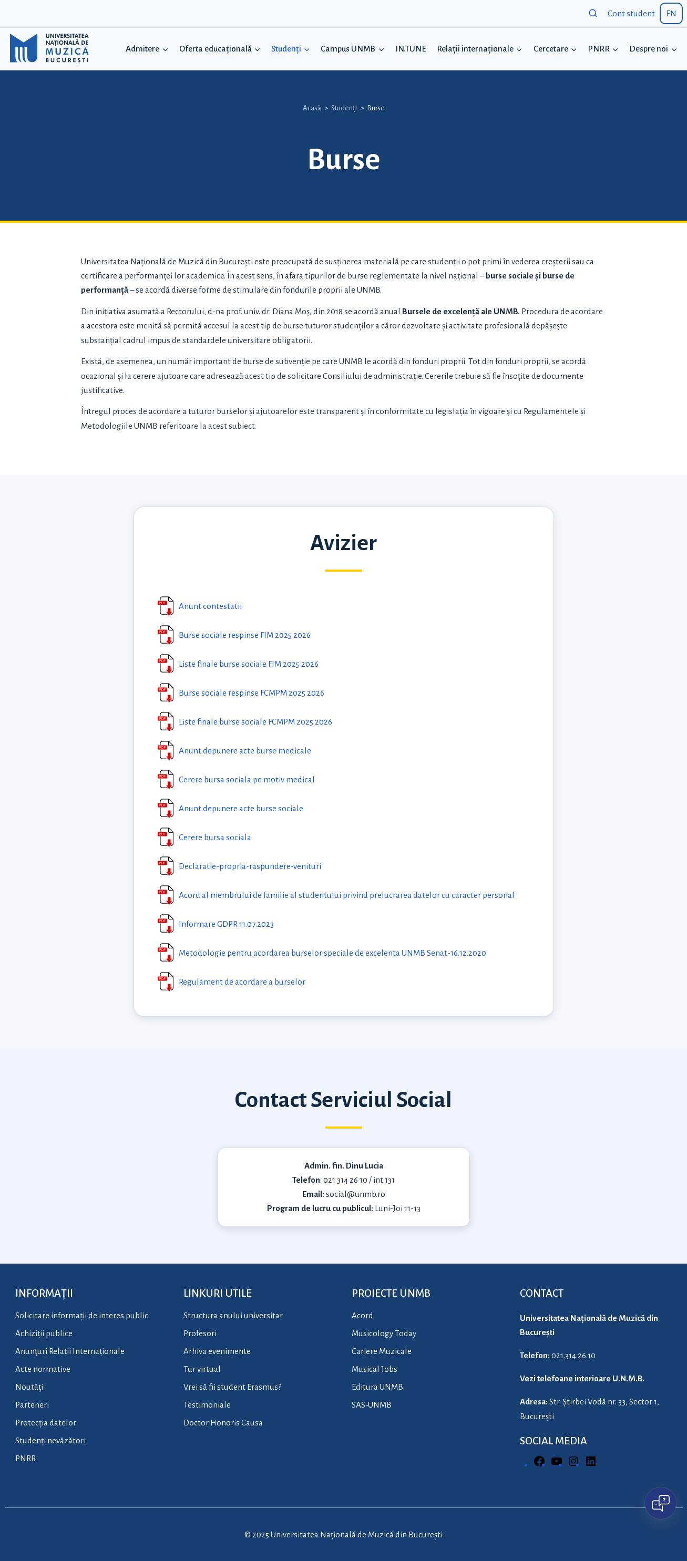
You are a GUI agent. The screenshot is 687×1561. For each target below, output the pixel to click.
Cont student (631, 13)
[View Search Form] (592, 13)
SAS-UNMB (372, 1404)
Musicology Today (384, 1333)
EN (671, 13)
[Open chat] (660, 1503)
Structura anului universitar (233, 1315)
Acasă (312, 108)
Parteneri (32, 1404)
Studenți (344, 108)
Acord (362, 1315)
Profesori (200, 1333)
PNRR (25, 1458)
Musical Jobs (374, 1368)
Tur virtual (202, 1368)
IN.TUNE (410, 48)
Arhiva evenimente (217, 1351)
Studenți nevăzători (50, 1440)
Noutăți (29, 1386)
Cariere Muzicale (382, 1351)
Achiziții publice (44, 1333)
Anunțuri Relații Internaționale (70, 1351)
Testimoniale (207, 1404)
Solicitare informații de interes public (81, 1315)
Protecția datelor (45, 1422)
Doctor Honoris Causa (223, 1422)
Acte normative (42, 1368)
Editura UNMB (377, 1386)
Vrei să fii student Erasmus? (232, 1386)
